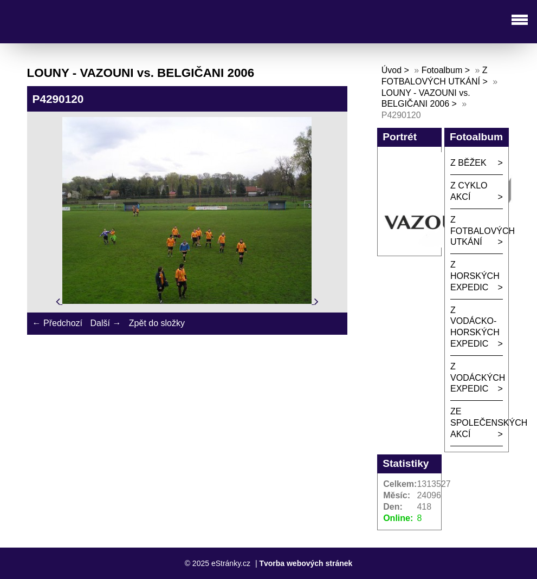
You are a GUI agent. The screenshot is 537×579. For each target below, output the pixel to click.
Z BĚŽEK (468, 162)
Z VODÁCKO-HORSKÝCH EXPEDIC (475, 326)
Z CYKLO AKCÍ (468, 191)
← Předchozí (57, 323)
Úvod (391, 70)
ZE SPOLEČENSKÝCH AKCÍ (476, 423)
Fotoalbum (442, 70)
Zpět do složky (157, 323)
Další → (105, 323)
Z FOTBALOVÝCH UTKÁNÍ (476, 231)
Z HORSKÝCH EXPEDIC (475, 276)
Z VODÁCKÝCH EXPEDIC (476, 378)
